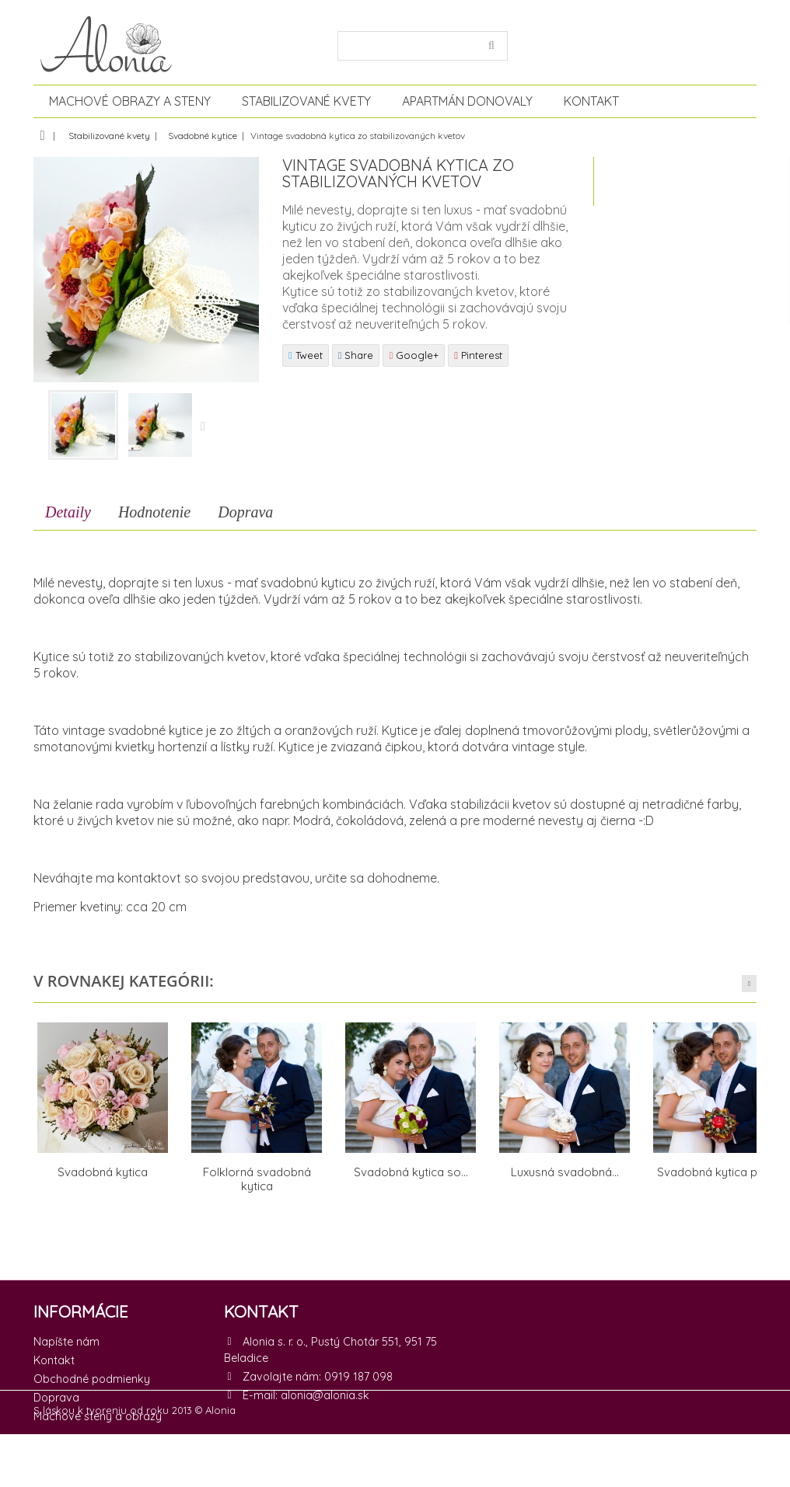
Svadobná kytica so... (411, 1172)
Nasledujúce (205, 427)
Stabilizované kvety (306, 101)
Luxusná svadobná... (565, 1172)
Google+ (414, 355)
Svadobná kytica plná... (718, 1172)
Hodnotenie (154, 512)
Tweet (305, 355)
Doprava (245, 512)
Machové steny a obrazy (97, 1416)
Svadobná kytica (103, 1172)
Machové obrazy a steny (130, 101)
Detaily (68, 512)
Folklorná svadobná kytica (257, 1179)
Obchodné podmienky (91, 1379)
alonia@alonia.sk (325, 1395)
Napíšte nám (66, 1342)
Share (356, 355)
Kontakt (591, 101)
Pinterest (478, 355)
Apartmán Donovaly (467, 101)
